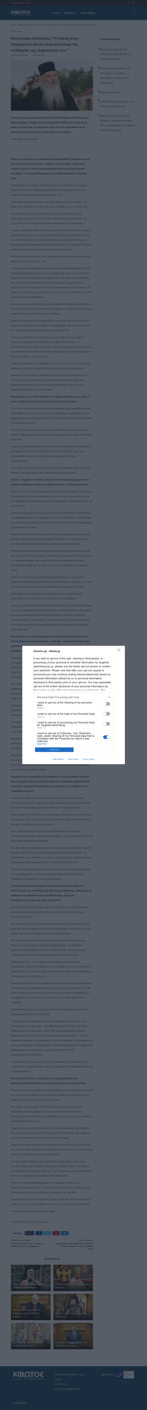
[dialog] (73, 705)
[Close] (119, 651)
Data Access (73, 759)
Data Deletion (58, 759)
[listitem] (73, 697)
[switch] (106, 704)
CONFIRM (54, 750)
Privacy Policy (88, 759)
